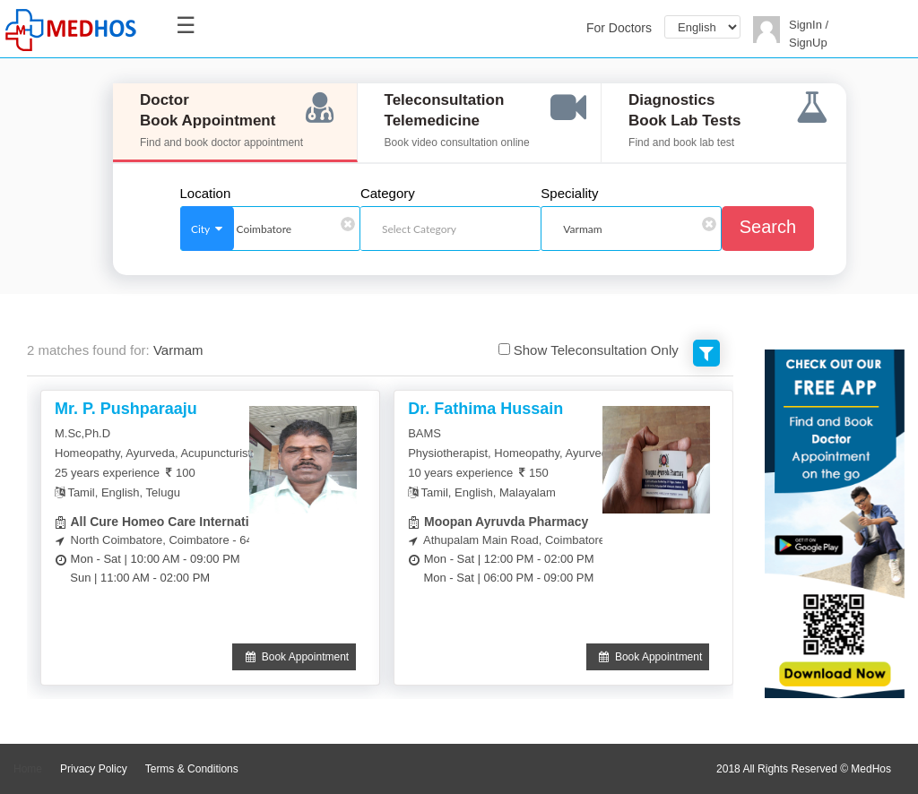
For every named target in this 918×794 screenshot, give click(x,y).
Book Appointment (294, 657)
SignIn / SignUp (808, 33)
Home (27, 769)
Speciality (569, 193)
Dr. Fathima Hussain (485, 409)
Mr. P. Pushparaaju (126, 409)
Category (387, 193)
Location (205, 193)
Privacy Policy (93, 769)
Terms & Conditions (191, 769)
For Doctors (619, 28)
